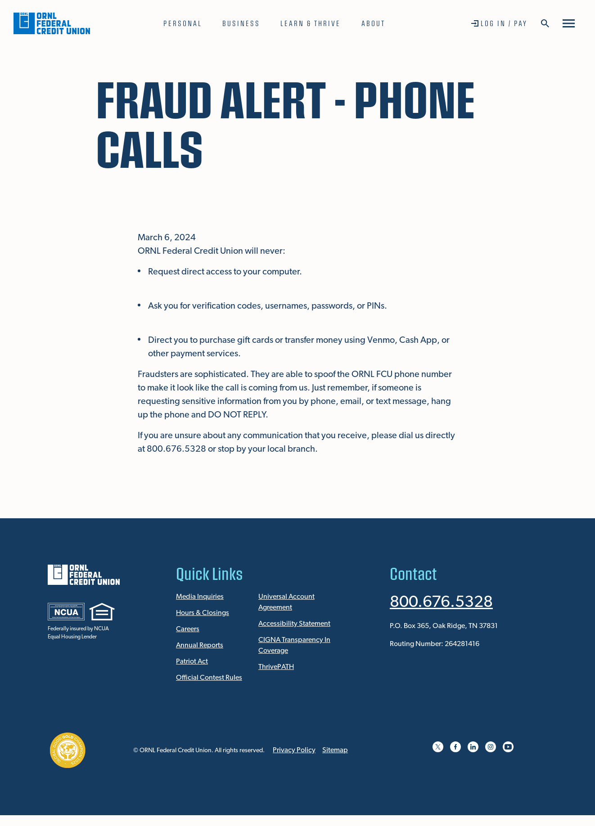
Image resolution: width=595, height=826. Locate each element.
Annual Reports (199, 645)
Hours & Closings (202, 613)
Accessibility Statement (294, 624)
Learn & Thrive (310, 23)
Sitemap (335, 750)
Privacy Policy (294, 750)
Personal (182, 23)
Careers (187, 629)
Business (241, 23)
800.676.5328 (441, 603)
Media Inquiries (200, 597)
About (373, 23)
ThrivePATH (276, 667)
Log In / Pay (504, 23)
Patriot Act (192, 661)
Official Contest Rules (209, 678)
